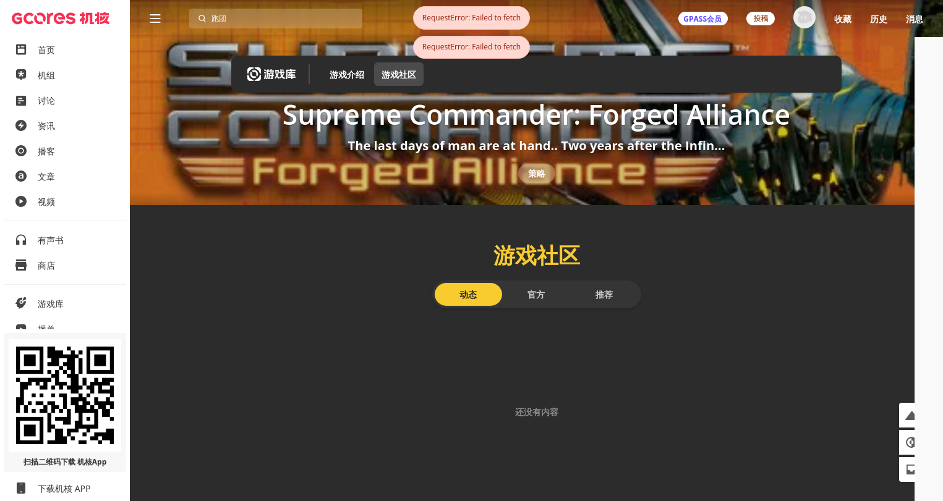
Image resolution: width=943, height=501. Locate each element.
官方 (536, 319)
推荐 (604, 319)
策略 (536, 190)
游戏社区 (399, 74)
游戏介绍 (347, 74)
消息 (914, 19)
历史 (878, 19)
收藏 (842, 19)
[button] (911, 415)
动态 (468, 319)
